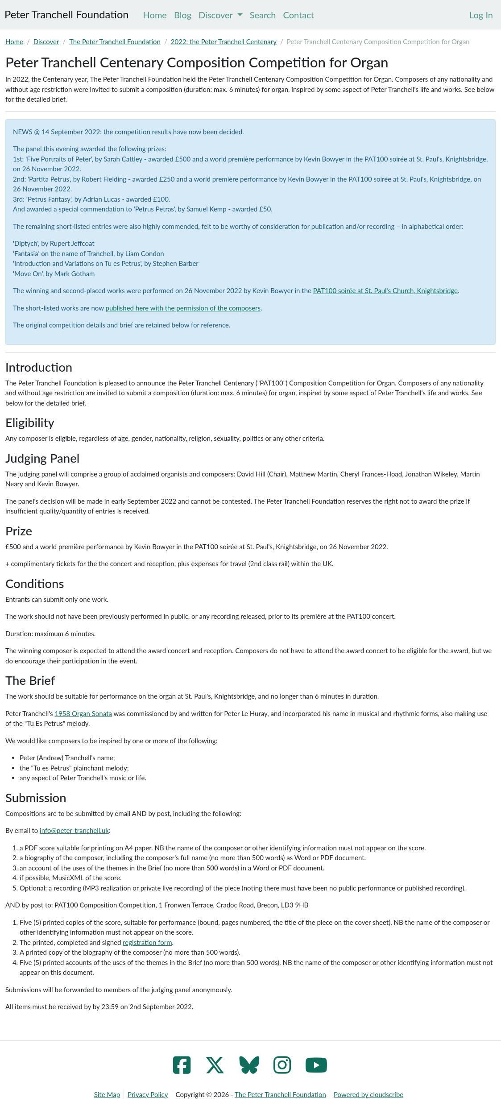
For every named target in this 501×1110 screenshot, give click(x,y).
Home (14, 41)
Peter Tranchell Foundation (66, 14)
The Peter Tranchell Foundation (115, 41)
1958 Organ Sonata (83, 713)
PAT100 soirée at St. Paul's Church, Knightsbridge (385, 290)
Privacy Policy (148, 1094)
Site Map (107, 1094)
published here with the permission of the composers (183, 308)
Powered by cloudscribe (368, 1094)
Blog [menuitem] (182, 14)
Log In (481, 14)
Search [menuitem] (263, 14)
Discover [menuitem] (221, 14)
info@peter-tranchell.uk (74, 830)
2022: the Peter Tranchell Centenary (224, 41)
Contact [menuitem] (298, 14)
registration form (147, 942)
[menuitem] (481, 14)
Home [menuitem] (155, 14)
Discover (46, 41)
